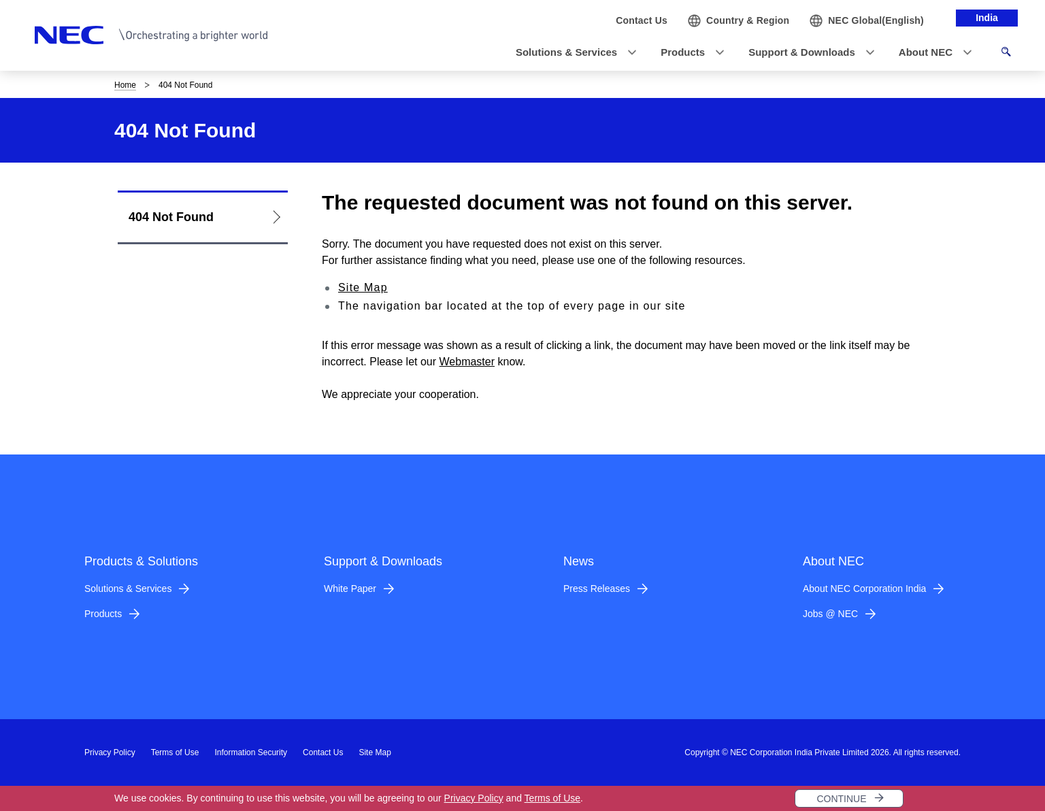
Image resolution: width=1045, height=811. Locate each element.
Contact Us (323, 752)
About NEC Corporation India (864, 588)
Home (125, 85)
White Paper (350, 588)
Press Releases (596, 588)
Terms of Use (552, 798)
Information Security (250, 752)
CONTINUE (841, 798)
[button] (571, 53)
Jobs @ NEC (830, 613)
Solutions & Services (127, 588)
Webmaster (467, 361)
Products (103, 613)
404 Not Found (171, 217)
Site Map (363, 287)
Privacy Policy (473, 798)
